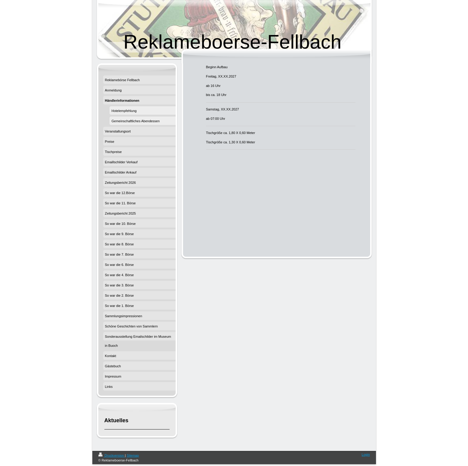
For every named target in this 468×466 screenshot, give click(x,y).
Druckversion (111, 455)
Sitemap (133, 455)
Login (366, 454)
